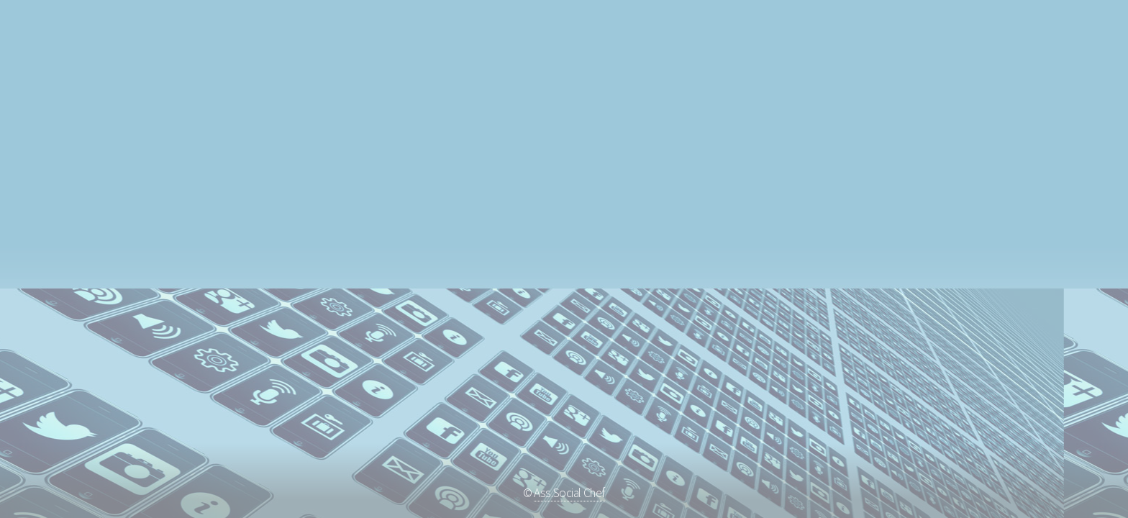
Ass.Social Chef (569, 493)
